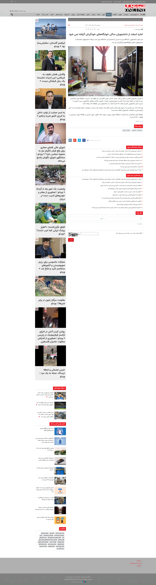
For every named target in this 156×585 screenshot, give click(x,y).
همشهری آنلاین (134, 8)
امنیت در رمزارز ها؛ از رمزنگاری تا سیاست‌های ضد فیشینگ (45, 499)
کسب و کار (45, 15)
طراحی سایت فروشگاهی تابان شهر (48, 540)
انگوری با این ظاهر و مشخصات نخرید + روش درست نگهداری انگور (123, 201)
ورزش (73, 15)
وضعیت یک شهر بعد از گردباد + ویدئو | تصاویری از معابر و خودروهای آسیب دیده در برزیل (50, 194)
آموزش (125, 25)
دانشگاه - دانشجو (137, 130)
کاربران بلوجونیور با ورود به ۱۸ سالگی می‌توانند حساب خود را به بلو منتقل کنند (45, 490)
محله (98, 15)
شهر (103, 15)
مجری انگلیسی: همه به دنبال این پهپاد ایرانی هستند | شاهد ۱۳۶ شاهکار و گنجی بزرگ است (116, 157)
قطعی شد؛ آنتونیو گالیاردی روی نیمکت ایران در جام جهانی (125, 195)
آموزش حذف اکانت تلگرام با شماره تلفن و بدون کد (44, 518)
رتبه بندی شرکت (59, 533)
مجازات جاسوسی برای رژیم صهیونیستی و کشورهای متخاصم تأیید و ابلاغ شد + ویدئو (52, 267)
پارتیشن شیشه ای (59, 535)
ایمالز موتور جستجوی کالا (54, 538)
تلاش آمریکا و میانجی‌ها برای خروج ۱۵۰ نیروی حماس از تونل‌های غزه (122, 189)
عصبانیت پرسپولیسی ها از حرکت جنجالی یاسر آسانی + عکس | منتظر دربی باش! (119, 151)
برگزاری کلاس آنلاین (43, 542)
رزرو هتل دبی (60, 549)
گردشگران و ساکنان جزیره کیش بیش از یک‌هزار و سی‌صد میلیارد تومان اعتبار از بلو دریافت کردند (45, 440)
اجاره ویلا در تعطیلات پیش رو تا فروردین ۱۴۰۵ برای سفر (45, 479)
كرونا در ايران (126, 130)
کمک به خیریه (43, 546)
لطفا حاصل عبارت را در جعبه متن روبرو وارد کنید (129, 233)
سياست (126, 15)
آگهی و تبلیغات (117, 2)
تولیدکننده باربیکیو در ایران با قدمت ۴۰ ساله (46, 469)
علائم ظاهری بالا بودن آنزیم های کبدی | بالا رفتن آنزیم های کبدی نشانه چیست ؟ (119, 198)
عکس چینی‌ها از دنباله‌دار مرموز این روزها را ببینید (127, 204)
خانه (142, 15)
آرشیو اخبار (134, 15)
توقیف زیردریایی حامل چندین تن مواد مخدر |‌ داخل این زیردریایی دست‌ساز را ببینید (118, 185)
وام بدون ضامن (52, 544)
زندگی (93, 15)
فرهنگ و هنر (80, 15)
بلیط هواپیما (60, 542)
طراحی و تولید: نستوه (79, 582)
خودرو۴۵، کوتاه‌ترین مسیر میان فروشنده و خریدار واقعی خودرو (45, 459)
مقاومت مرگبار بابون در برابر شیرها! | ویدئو (51, 301)
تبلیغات (139, 566)
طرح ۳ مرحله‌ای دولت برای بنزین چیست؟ (129, 167)
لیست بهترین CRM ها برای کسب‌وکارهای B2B (46, 429)
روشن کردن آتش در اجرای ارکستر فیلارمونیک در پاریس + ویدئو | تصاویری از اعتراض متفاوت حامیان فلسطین (51, 337)
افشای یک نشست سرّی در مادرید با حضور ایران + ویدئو (126, 192)
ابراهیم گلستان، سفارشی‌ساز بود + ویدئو (51, 44)
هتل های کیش (60, 546)
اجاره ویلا (51, 533)
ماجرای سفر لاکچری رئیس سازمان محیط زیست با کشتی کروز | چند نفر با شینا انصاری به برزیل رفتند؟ (113, 208)
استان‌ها (66, 15)
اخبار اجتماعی (132, 25)
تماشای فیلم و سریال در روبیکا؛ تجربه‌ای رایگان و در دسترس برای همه (45, 509)
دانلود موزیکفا (44, 533)
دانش (88, 15)
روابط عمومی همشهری (106, 2)
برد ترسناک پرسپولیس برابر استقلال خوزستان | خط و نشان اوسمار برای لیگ (120, 160)
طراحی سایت (52, 542)
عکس (52, 15)
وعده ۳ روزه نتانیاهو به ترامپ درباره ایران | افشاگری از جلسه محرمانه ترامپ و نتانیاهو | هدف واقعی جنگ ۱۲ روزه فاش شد (107, 170)
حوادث (38, 15)
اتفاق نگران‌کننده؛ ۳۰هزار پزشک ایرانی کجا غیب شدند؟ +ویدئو (51, 230)
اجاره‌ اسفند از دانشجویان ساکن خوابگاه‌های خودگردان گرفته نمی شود (106, 34)
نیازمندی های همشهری (128, 2)
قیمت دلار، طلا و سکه (135, 563)
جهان (120, 15)
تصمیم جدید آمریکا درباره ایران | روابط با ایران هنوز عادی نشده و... (123, 164)
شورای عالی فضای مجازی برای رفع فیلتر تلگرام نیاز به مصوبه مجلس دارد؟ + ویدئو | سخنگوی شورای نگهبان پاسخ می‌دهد (50, 154)
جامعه (109, 15)
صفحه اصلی (140, 25)
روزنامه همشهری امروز (140, 2)
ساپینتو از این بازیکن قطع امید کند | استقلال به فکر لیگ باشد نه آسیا (122, 154)
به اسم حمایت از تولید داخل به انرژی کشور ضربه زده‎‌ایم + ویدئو (51, 116)
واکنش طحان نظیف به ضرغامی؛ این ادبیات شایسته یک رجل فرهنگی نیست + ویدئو (51, 79)
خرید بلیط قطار (43, 544)
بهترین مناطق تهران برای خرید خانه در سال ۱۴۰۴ (44, 449)
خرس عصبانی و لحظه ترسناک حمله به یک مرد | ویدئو (52, 373)
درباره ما (138, 561)
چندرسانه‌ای (59, 15)
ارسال (70, 240)
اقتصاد (115, 15)
